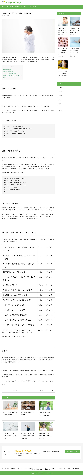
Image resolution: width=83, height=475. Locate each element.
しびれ (60, 87)
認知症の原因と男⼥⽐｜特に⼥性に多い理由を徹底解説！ (27, 436)
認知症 (8, 15)
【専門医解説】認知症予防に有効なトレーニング (9, 436)
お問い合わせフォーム (72, 451)
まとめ (4, 77)
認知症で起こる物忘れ (8, 71)
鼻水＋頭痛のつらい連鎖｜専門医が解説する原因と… (62, 30)
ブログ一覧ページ (61, 468)
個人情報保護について (37, 469)
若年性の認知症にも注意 (10, 73)
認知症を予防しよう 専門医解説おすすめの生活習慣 (45, 436)
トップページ (5, 468)
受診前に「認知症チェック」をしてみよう (12, 75)
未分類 (60, 95)
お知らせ (53, 468)
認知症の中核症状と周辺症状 (27, 413)
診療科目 (31, 468)
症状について (39, 468)
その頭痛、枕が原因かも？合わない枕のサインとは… (74, 30)
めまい (60, 91)
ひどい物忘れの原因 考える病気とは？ (45, 414)
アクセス (46, 468)
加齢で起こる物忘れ (7, 69)
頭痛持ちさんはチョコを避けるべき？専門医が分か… (62, 51)
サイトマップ (48, 469)
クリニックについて (22, 468)
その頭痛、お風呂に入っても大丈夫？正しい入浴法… (74, 51)
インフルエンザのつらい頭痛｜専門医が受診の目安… (62, 73)
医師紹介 (13, 468)
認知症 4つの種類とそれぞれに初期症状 (10, 413)
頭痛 (60, 103)
